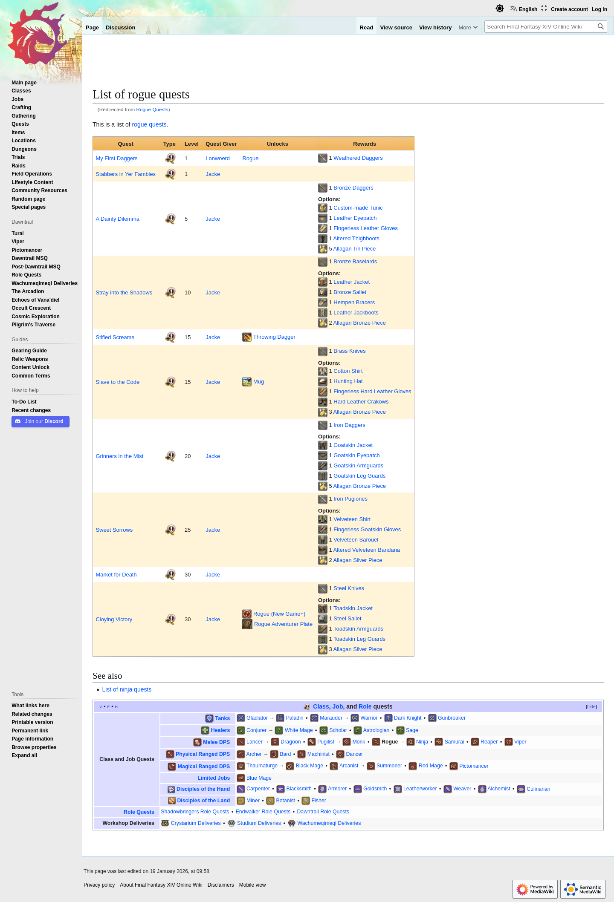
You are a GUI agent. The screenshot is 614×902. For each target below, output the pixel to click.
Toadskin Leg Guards (359, 638)
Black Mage (309, 765)
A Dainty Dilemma (117, 218)
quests (157, 124)
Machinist (318, 754)
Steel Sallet (347, 618)
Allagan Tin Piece (354, 248)
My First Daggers (116, 158)
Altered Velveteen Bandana (366, 549)
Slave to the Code (117, 381)
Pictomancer (473, 765)
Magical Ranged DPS (204, 766)
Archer (253, 754)
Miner (253, 800)
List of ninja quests (126, 689)
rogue (140, 124)
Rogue (250, 158)
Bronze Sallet (349, 291)
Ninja (422, 741)
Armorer (337, 788)
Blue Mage (259, 777)
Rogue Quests (152, 109)
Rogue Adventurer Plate (283, 623)
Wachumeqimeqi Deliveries (329, 823)
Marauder (331, 717)
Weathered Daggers (357, 157)
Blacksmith (299, 788)
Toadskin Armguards (358, 628)
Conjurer (256, 730)
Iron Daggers (349, 424)
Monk (358, 741)
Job (338, 706)
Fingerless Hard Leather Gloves (372, 391)
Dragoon (291, 741)
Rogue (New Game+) (279, 613)
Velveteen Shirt (352, 518)
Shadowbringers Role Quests (195, 811)
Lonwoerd (218, 158)
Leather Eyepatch (355, 217)
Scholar (338, 730)
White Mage (299, 730)
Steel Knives (348, 588)
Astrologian (376, 730)
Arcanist (348, 765)
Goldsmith (375, 788)
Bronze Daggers (353, 187)
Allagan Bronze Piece (359, 322)
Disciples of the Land (203, 800)
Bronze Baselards (355, 261)
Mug (258, 381)
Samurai (454, 741)
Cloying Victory (114, 619)
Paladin (295, 717)
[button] (24, 755)
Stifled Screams (115, 337)
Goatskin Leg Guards (359, 475)
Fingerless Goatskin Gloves (367, 529)
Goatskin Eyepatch (356, 455)
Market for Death (116, 574)
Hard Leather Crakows (360, 401)
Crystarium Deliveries (196, 823)
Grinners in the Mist (119, 455)
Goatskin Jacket (353, 444)
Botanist (285, 800)
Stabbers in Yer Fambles (126, 173)
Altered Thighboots (356, 238)
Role (365, 706)
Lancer (254, 741)
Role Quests (139, 812)
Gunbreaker (452, 717)
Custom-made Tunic (357, 207)
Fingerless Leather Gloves (365, 227)
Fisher (319, 800)
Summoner (389, 765)
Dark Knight (407, 717)
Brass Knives (349, 350)
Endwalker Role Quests (263, 811)
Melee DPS (216, 742)
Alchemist (498, 788)
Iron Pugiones (350, 498)
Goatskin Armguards (358, 465)
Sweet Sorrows (114, 529)
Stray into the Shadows (124, 292)
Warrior (369, 717)
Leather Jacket (351, 281)
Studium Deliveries (259, 823)
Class (321, 706)
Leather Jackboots (355, 312)
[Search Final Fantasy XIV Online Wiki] (545, 26)
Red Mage (431, 765)
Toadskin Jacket (353, 608)
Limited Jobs (213, 777)
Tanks (222, 718)
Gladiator (257, 717)
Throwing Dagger (274, 336)
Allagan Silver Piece (357, 559)
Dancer (354, 754)
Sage (412, 730)
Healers (220, 730)
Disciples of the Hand (203, 789)
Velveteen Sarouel (355, 539)
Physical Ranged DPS (203, 754)
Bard (285, 754)
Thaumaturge (262, 765)
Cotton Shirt (347, 370)
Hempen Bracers (354, 302)
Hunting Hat (347, 380)
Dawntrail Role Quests (323, 811)
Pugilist (325, 741)
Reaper (489, 741)
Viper (520, 741)
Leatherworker (420, 788)
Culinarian (538, 788)
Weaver (462, 788)
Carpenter (258, 788)
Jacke (213, 173)
